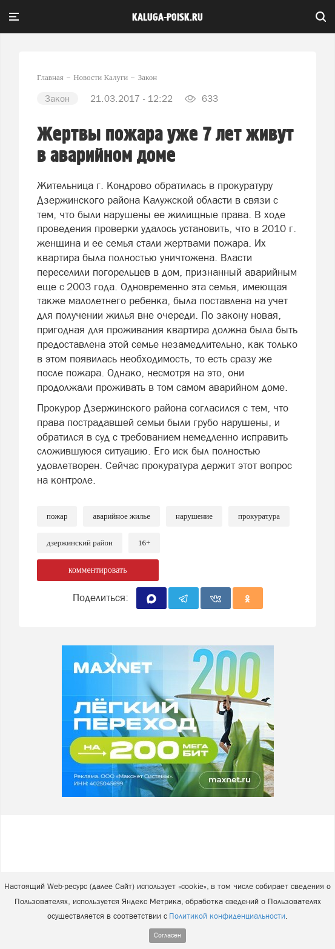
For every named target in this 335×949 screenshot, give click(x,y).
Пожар (57, 516)
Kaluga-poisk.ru (167, 18)
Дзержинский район (80, 542)
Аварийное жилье (121, 516)
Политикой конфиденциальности (227, 916)
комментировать (97, 569)
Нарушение (194, 516)
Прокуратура (259, 516)
